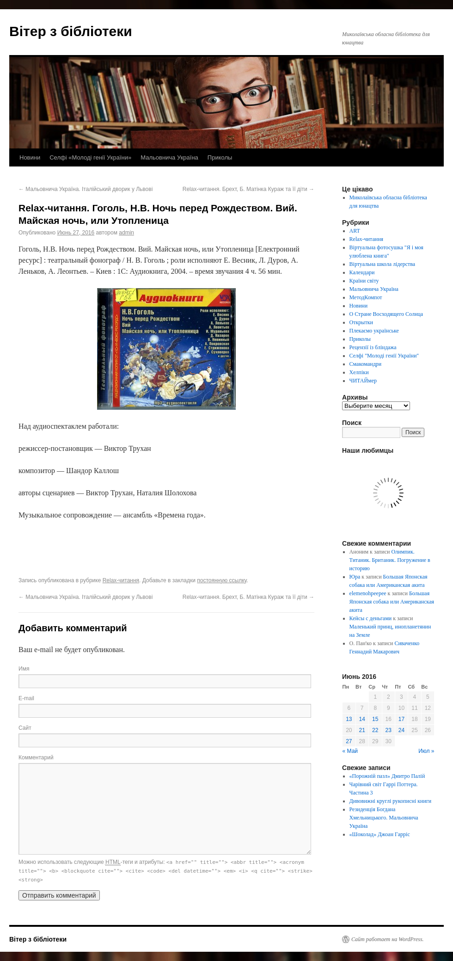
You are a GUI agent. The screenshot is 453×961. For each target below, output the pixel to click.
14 (362, 719)
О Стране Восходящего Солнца (386, 314)
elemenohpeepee (367, 593)
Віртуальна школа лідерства (382, 264)
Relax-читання (121, 580)
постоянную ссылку (221, 580)
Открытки (361, 322)
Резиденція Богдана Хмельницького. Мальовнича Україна (383, 817)
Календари (362, 272)
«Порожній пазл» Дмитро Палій (387, 776)
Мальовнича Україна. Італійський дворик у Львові (85, 189)
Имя (23, 668)
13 (349, 719)
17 (401, 719)
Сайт (24, 728)
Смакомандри (365, 364)
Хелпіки (359, 372)
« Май (350, 751)
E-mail (26, 698)
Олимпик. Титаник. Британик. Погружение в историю (389, 560)
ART (354, 231)
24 (401, 730)
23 (389, 730)
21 (362, 730)
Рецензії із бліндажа (373, 347)
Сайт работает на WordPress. (387, 939)
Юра (355, 576)
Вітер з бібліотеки (70, 31)
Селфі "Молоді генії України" (384, 355)
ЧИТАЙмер (363, 380)
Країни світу (364, 280)
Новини (29, 157)
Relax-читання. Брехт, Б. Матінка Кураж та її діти (248, 189)
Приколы (220, 157)
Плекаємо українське (374, 330)
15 (375, 719)
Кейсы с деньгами (370, 618)
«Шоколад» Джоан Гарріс (379, 834)
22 (375, 730)
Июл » (426, 751)
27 (349, 741)
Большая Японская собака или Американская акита (391, 601)
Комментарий (36, 757)
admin (126, 232)
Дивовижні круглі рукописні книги (390, 801)
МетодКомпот (365, 297)
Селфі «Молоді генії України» (90, 157)
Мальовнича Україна (169, 157)
